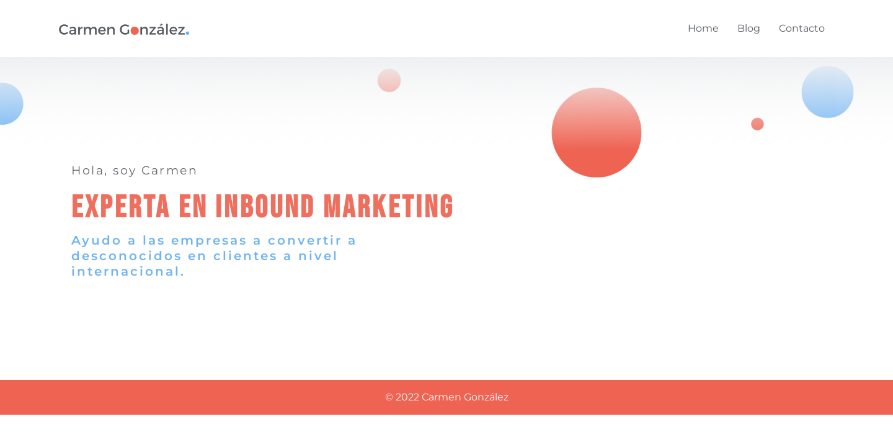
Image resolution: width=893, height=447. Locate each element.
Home (703, 28)
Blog (748, 28)
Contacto (802, 28)
